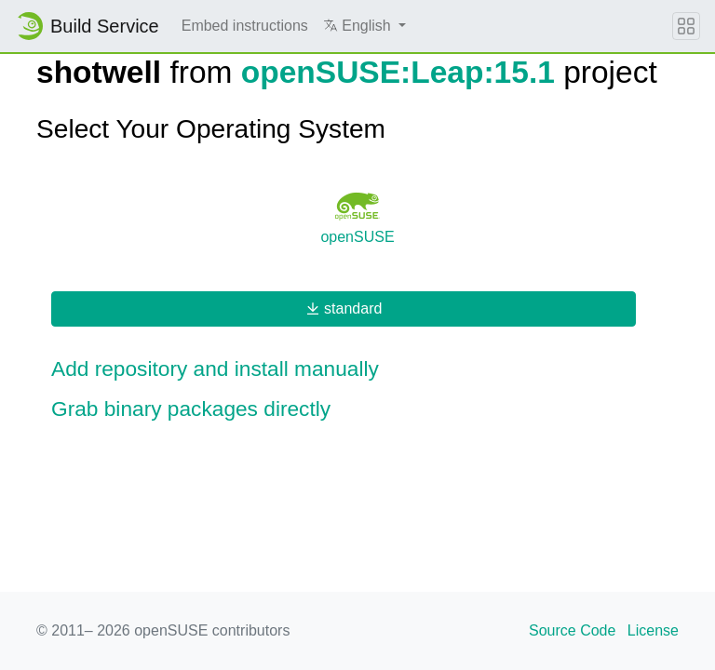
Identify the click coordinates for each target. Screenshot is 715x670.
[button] (364, 26)
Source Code (572, 630)
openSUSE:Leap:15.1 (398, 72)
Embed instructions (245, 26)
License (653, 630)
